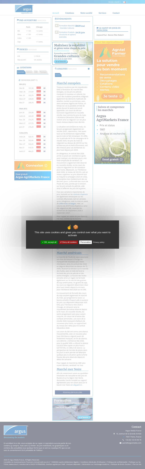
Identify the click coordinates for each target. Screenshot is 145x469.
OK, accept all (49, 242)
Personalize (85, 242)
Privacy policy (98, 242)
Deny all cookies (68, 242)
